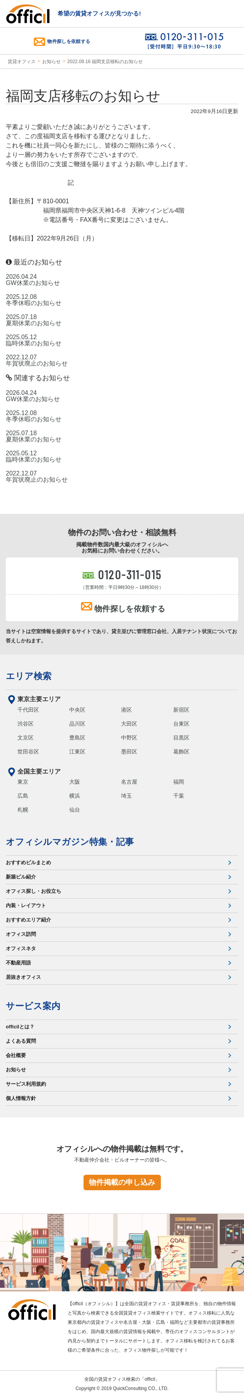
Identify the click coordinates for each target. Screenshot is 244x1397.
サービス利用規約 (26, 1084)
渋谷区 (25, 724)
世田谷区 (28, 751)
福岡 (178, 782)
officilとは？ (20, 1027)
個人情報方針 (21, 1098)
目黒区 (181, 738)
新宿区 (181, 710)
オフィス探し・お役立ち (33, 891)
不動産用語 (18, 963)
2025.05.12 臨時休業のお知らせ (33, 340)
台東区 (181, 724)
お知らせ (51, 61)
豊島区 (77, 738)
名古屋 (129, 782)
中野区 (129, 738)
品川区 (77, 724)
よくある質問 (21, 1041)
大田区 (129, 724)
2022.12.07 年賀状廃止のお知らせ (37, 360)
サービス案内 (33, 1006)
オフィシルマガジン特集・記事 (70, 842)
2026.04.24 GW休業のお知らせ (33, 280)
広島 (22, 796)
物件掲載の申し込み (122, 1182)
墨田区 (129, 751)
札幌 (22, 810)
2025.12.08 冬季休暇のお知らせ (33, 300)
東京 (22, 782)
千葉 (178, 796)
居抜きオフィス (23, 977)
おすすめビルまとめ (28, 862)
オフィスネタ (21, 948)
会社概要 (16, 1055)
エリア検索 (28, 676)
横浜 (74, 796)
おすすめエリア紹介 (28, 920)
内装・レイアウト (26, 905)
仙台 (74, 810)
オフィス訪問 (21, 934)
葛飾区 (181, 751)
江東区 (77, 751)
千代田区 (28, 710)
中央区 (77, 710)
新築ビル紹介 (21, 877)
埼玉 (126, 796)
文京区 (25, 738)
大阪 (74, 782)
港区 (126, 710)
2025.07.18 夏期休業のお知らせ (33, 320)
